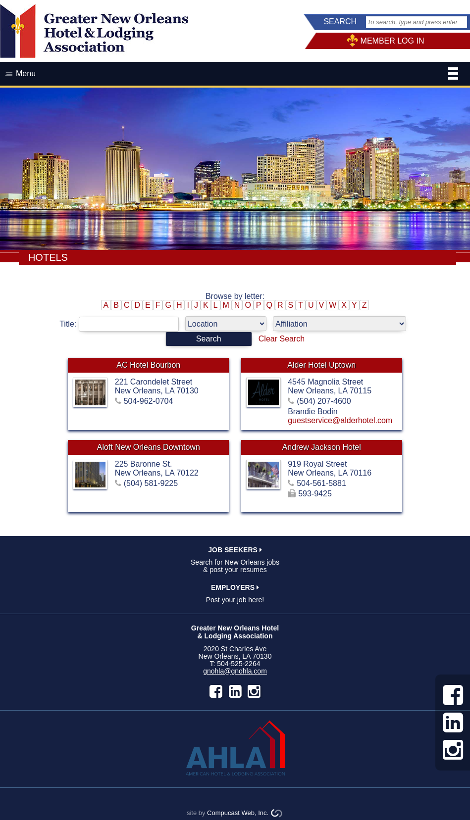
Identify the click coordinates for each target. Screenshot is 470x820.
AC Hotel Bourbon (148, 365)
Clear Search (282, 339)
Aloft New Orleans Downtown (148, 447)
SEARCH (340, 21)
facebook (216, 691)
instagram (254, 691)
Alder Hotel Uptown (321, 365)
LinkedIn (235, 691)
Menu (237, 74)
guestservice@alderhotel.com (340, 420)
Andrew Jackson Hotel (321, 447)
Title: (122, 324)
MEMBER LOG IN (392, 41)
